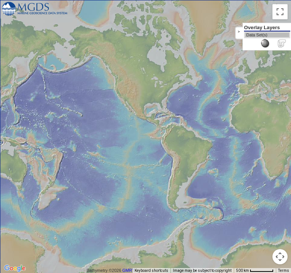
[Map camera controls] (280, 256)
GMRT (128, 270)
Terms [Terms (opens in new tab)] (283, 270)
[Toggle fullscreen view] (280, 11)
